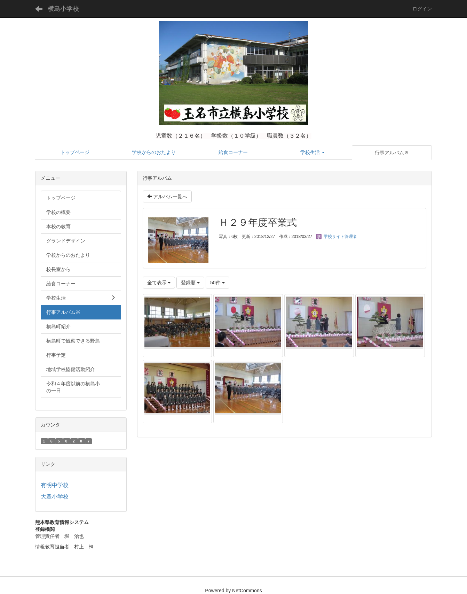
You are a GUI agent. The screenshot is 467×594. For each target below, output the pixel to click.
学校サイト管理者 (336, 236)
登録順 (190, 282)
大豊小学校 (55, 497)
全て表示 (159, 282)
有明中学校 (55, 485)
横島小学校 (63, 8)
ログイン (422, 8)
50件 (217, 282)
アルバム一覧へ (167, 196)
